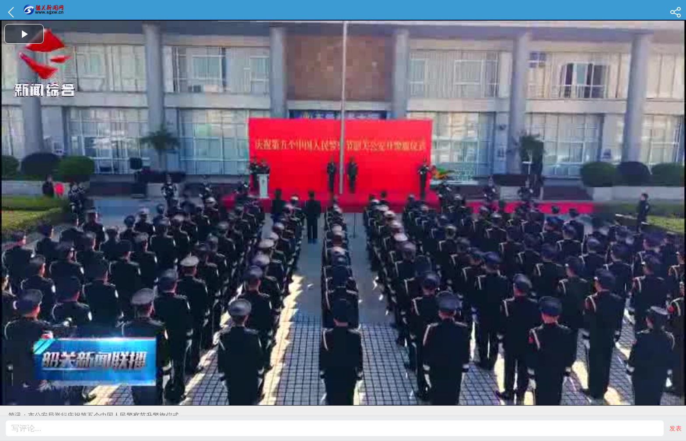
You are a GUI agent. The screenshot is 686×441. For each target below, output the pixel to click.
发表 (675, 428)
